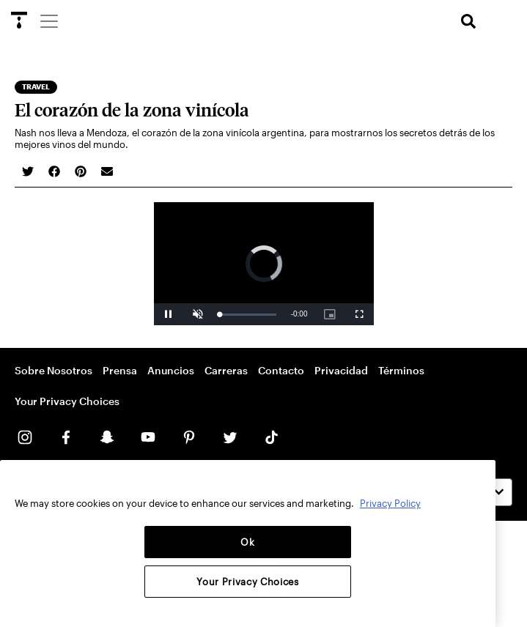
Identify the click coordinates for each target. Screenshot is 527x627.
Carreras (226, 370)
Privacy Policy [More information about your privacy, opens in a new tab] (390, 503)
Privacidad (341, 370)
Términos (401, 370)
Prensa (120, 370)
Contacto (281, 370)
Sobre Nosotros (53, 370)
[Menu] (48, 20)
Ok (247, 542)
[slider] (248, 315)
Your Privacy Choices (67, 401)
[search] (468, 21)
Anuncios (170, 370)
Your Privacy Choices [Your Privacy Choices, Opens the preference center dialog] (247, 581)
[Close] (477, 482)
